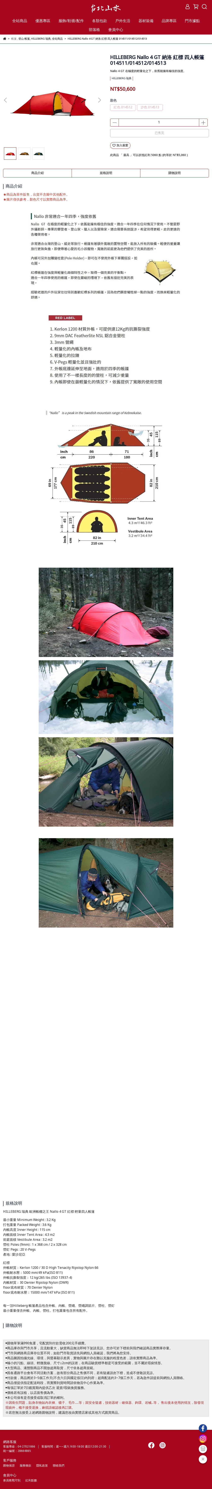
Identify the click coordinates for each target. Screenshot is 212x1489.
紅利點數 (31, 1480)
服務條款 (25, 1466)
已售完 (159, 133)
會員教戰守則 (11, 1480)
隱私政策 (42, 1466)
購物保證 (9, 1466)
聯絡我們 (58, 1466)
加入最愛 (120, 145)
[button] (99, 100)
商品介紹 (37, 173)
